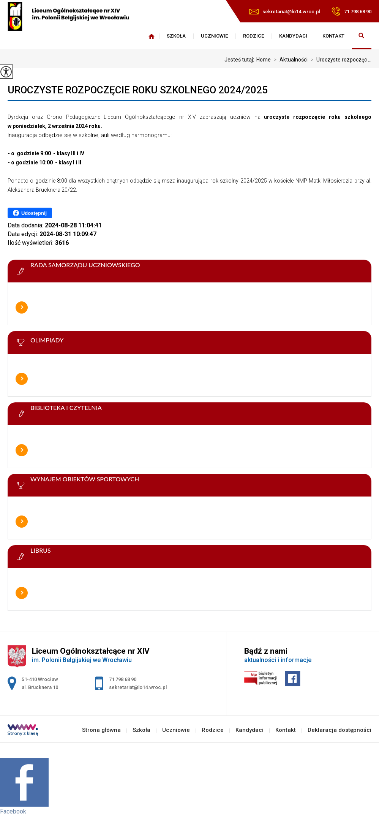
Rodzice (253, 36)
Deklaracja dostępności (339, 730)
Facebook (13, 811)
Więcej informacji (22, 307)
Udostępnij (30, 213)
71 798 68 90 (351, 11)
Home (263, 59)
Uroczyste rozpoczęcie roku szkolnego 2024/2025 (138, 90)
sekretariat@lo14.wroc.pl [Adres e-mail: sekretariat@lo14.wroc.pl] (138, 687)
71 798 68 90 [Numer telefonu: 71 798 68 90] (122, 679)
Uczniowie (214, 36)
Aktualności (289, 59)
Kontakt (333, 36)
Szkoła (176, 36)
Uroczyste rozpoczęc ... (339, 59)
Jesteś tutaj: (240, 59)
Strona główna (151, 36)
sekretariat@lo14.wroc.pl (284, 11)
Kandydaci (293, 36)
